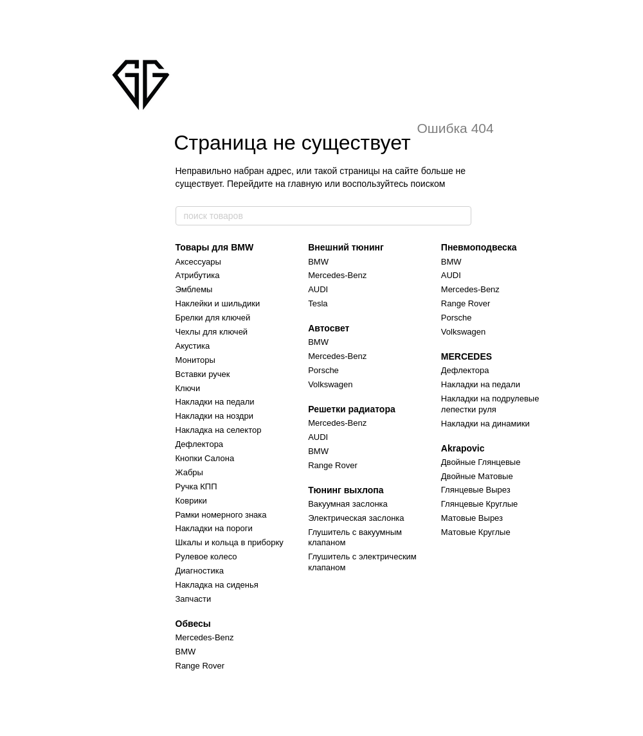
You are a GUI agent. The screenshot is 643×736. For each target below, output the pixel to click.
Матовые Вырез (472, 518)
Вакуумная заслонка (348, 504)
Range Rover (200, 665)
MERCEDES (466, 356)
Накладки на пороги (214, 528)
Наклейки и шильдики (218, 303)
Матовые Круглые (476, 532)
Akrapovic (463, 448)
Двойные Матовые (477, 476)
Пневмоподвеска (479, 247)
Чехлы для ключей (212, 332)
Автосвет (328, 328)
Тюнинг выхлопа (345, 490)
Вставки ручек (203, 374)
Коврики (191, 500)
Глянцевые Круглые (479, 504)
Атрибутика (198, 275)
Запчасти (194, 599)
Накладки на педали (215, 402)
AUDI (318, 289)
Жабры (189, 472)
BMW (186, 651)
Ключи (188, 388)
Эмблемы (194, 289)
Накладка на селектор (219, 430)
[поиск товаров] (461, 215)
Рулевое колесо (206, 556)
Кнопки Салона (205, 458)
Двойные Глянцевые (481, 462)
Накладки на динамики (485, 423)
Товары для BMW (215, 247)
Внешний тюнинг (346, 247)
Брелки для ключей (213, 317)
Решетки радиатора (351, 409)
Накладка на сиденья (217, 585)
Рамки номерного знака (221, 515)
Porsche (323, 370)
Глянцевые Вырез (476, 490)
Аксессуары (198, 262)
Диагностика (200, 570)
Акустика (193, 346)
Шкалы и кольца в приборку (230, 542)
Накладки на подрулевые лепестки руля (490, 404)
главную (305, 184)
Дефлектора (200, 444)
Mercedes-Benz (205, 637)
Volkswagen (330, 384)
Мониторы (195, 360)
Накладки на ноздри (214, 416)
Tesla (317, 303)
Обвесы (193, 623)
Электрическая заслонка (356, 518)
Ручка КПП (196, 486)
